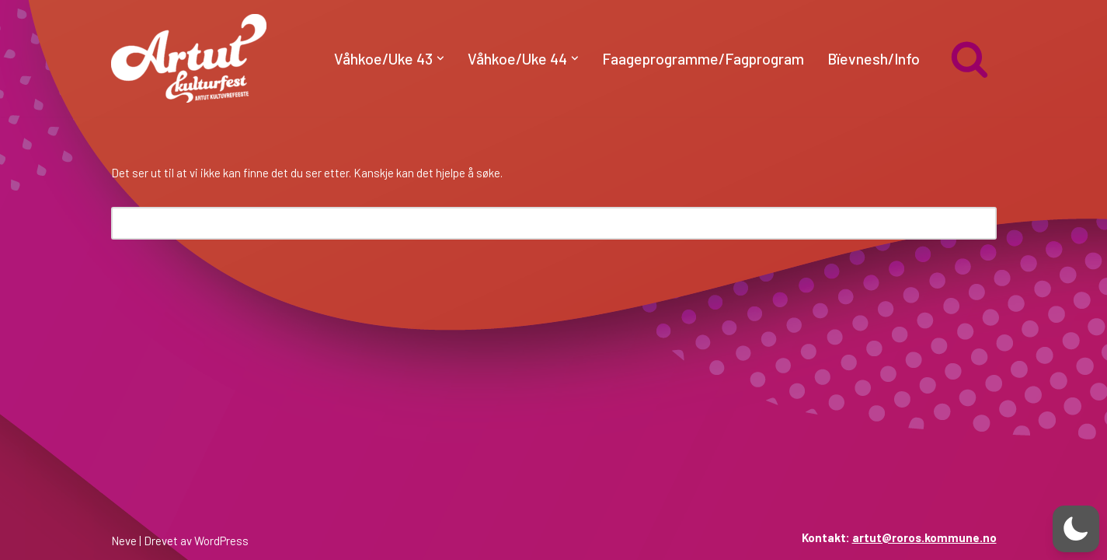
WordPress (221, 541)
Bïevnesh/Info (873, 58)
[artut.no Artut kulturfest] (188, 58)
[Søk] (969, 58)
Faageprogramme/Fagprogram (703, 58)
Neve (124, 541)
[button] (440, 58)
